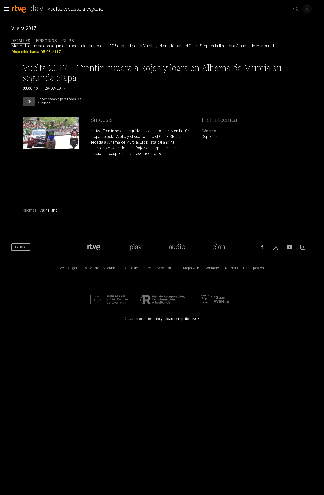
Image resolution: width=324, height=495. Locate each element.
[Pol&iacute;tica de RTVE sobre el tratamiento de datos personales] (99, 269)
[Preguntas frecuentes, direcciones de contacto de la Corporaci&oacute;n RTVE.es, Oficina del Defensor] (212, 269)
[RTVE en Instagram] (303, 247)
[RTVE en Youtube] (289, 247)
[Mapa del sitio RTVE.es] (191, 269)
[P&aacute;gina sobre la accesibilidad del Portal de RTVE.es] (167, 269)
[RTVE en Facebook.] (262, 247)
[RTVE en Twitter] (275, 247)
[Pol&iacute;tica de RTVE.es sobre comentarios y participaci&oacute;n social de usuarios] (244, 269)
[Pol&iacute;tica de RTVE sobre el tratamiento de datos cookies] (136, 269)
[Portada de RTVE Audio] (177, 247)
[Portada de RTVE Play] (135, 247)
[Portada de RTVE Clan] (219, 247)
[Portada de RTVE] (94, 247)
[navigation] (162, 41)
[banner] (59, 9)
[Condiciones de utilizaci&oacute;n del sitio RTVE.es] (68, 269)
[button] (5, 9)
